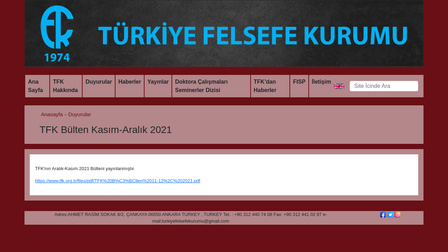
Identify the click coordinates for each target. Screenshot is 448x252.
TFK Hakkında (65, 86)
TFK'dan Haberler (265, 86)
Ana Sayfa (35, 86)
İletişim (321, 82)
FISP (299, 82)
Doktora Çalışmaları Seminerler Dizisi (201, 86)
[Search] (384, 86)
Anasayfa (52, 114)
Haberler (129, 82)
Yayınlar (158, 82)
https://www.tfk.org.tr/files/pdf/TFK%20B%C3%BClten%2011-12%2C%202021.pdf (117, 180)
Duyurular (98, 82)
